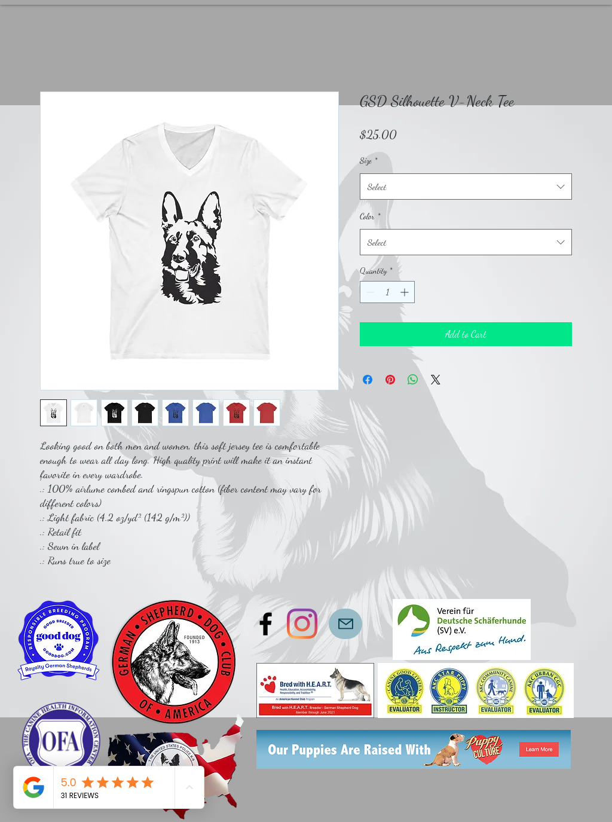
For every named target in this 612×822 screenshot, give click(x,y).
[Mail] (345, 624)
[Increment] (405, 292)
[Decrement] (369, 292)
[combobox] (466, 186)
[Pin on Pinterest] (390, 379)
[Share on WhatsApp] (413, 379)
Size (368, 160)
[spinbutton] (387, 292)
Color (370, 216)
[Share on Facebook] (367, 379)
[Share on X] (436, 379)
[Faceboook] (265, 624)
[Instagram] (302, 624)
